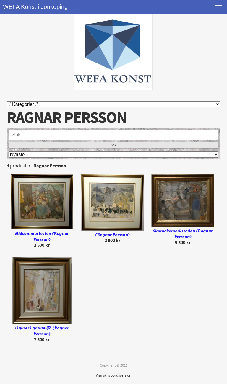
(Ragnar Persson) (112, 235)
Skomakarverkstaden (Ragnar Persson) (183, 234)
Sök (113, 145)
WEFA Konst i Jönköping (35, 7)
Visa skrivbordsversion (113, 375)
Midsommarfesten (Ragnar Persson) (42, 237)
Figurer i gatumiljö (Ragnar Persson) (42, 331)
